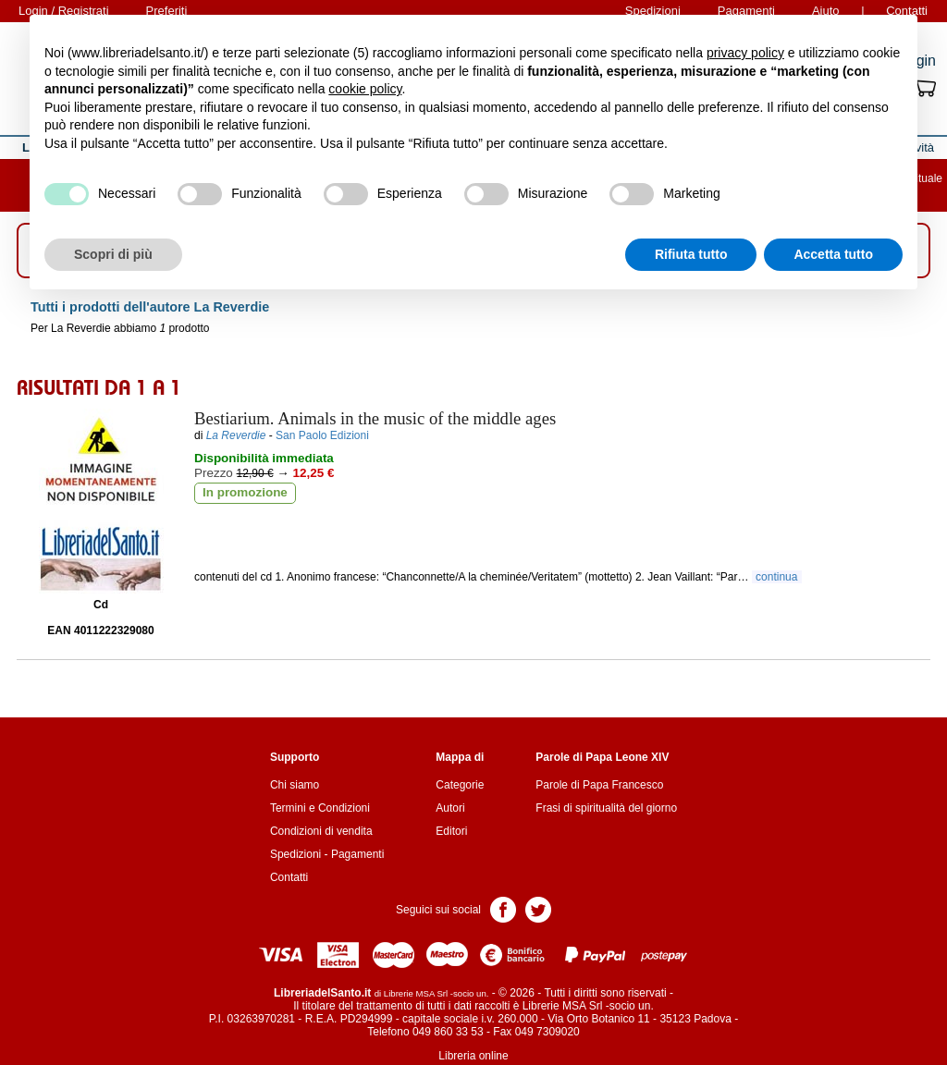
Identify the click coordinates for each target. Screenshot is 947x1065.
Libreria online (473, 1055)
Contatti (289, 877)
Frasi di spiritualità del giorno (606, 808)
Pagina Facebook (503, 908)
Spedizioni (295, 854)
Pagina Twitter (538, 908)
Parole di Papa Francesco (599, 784)
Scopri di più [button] (113, 254)
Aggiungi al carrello (292, 537)
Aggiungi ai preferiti (500, 536)
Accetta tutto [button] (833, 254)
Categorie (460, 784)
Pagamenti (357, 854)
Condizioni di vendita (321, 831)
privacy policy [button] (745, 52)
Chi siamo (294, 784)
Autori (450, 808)
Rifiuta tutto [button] (691, 254)
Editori (451, 831)
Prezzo (213, 473)
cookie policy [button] (364, 88)
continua (777, 576)
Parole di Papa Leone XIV (602, 757)
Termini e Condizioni (320, 808)
